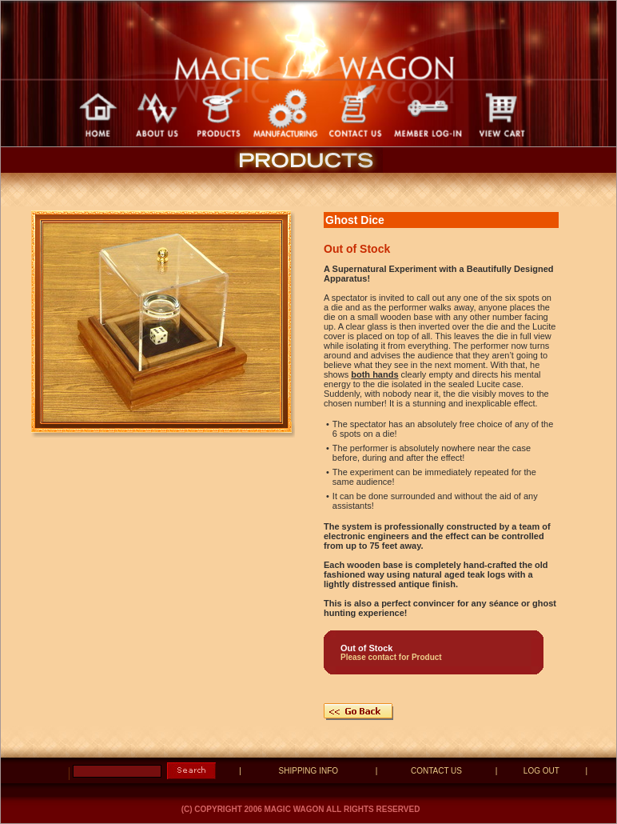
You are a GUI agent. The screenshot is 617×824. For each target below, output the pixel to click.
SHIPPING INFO (308, 770)
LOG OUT (541, 770)
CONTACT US (436, 770)
